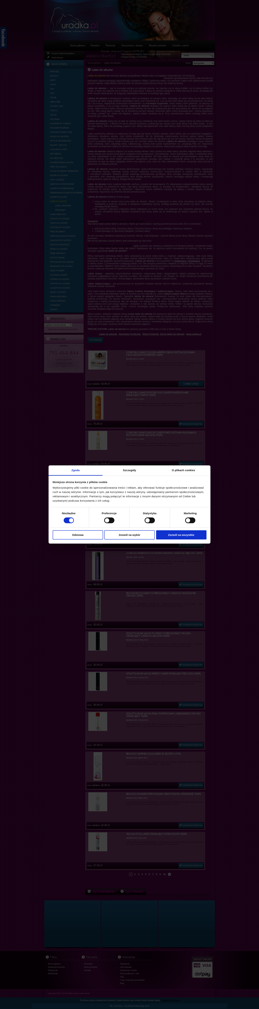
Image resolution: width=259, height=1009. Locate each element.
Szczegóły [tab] (129, 470)
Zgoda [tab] (75, 470)
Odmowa (77, 534)
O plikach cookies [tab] (183, 470)
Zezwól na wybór (129, 534)
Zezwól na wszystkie (181, 534)
